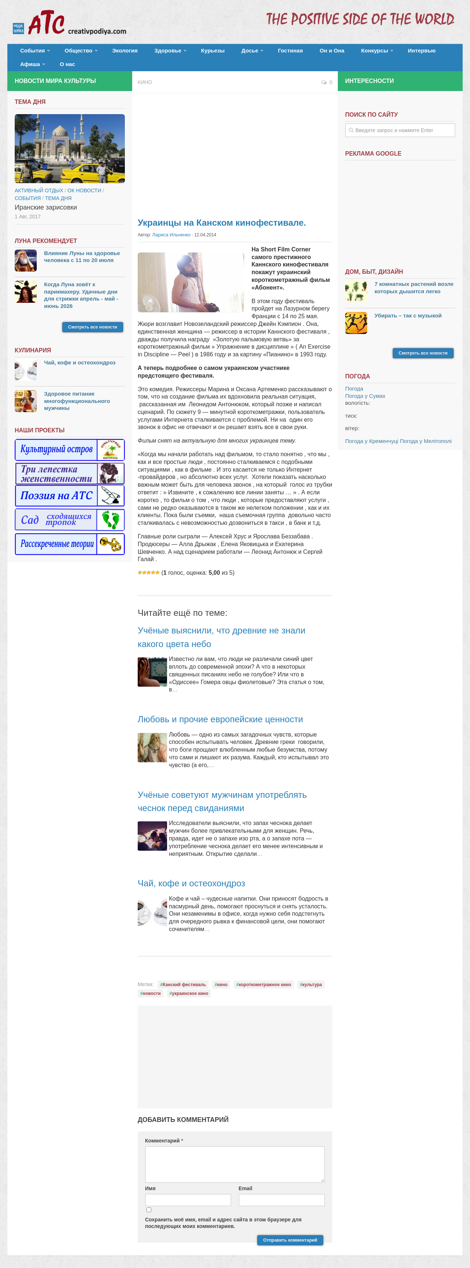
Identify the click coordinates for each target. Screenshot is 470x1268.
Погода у (365, 387)
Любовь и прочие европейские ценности (234, 709)
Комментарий (164, 1131)
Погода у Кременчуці (371, 432)
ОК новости (84, 181)
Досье (219, 53)
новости (152, 984)
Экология (113, 53)
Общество (72, 53)
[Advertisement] (235, 143)
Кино (145, 73)
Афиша (403, 53)
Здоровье (150, 53)
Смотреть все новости (92, 318)
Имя (150, 1179)
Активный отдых (39, 181)
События (30, 53)
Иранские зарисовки (46, 198)
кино (222, 975)
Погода (354, 380)
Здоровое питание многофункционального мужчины (77, 392)
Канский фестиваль (184, 975)
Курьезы (189, 53)
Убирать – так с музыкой (408, 306)
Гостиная (255, 53)
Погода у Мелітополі (426, 432)
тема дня (58, 189)
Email (245, 1179)
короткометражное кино (265, 975)
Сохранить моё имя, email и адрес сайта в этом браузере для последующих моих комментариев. (223, 1213)
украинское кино (190, 984)
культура (312, 975)
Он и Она (291, 53)
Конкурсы (327, 53)
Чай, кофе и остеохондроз (200, 873)
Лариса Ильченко (170, 225)
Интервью (368, 53)
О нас (436, 53)
